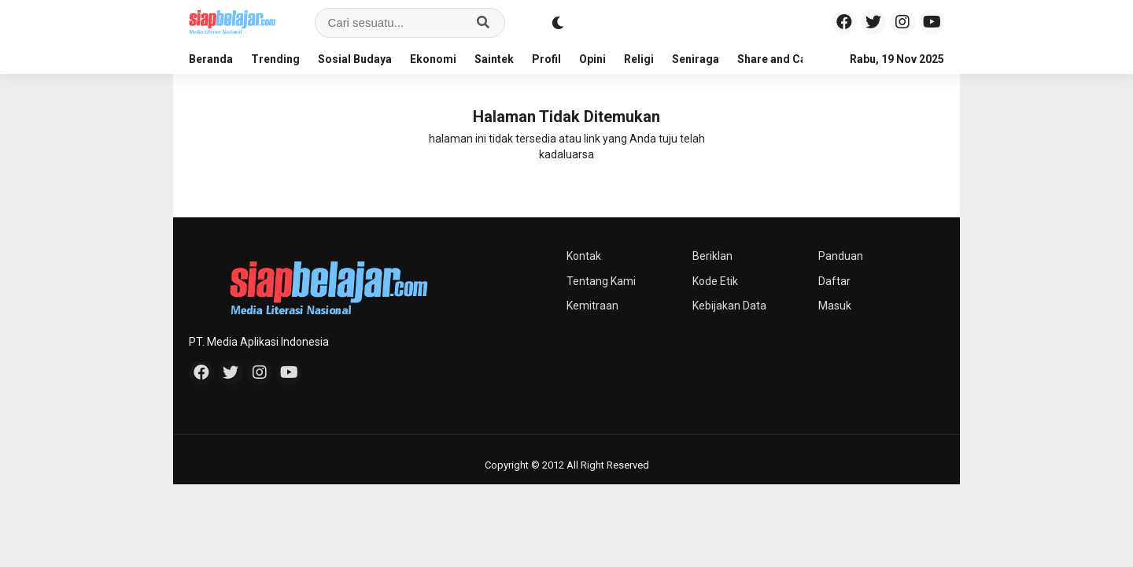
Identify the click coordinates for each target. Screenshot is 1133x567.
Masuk (834, 305)
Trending (275, 59)
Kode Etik (715, 281)
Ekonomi (433, 59)
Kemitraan (592, 305)
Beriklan (712, 256)
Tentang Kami (601, 281)
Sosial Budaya (355, 59)
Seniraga (695, 59)
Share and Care (777, 59)
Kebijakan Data (729, 305)
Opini (592, 59)
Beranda (211, 59)
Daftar (834, 281)
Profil (546, 59)
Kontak (583, 256)
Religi (639, 59)
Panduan (840, 256)
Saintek (494, 59)
